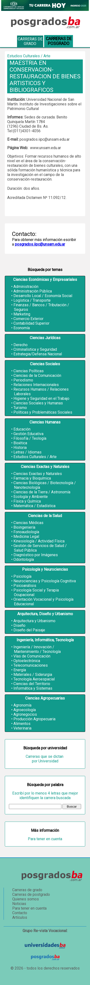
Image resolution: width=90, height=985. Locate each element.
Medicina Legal (26, 536)
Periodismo (23, 380)
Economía (21, 328)
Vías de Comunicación (31, 656)
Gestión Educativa (28, 433)
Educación (21, 429)
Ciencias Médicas (28, 522)
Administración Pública (32, 291)
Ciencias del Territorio (31, 683)
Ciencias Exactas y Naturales (37, 473)
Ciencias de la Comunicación (37, 375)
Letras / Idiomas (27, 452)
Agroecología (24, 710)
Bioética (20, 443)
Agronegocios (25, 714)
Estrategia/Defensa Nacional (37, 354)
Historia (20, 447)
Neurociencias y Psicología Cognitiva (44, 581)
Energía (19, 670)
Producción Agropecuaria (34, 719)
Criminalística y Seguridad (35, 349)
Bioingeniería (24, 527)
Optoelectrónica (26, 660)
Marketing (21, 314)
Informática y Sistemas (32, 688)
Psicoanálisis (24, 585)
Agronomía (22, 705)
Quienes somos (25, 899)
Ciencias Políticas (28, 371)
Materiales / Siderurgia (32, 674)
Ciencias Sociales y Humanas (38, 403)
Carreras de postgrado (31, 894)
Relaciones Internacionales (36, 384)
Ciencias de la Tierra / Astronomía (41, 492)
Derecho (20, 345)
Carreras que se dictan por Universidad (45, 758)
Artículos (19, 917)
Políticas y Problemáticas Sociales (42, 412)
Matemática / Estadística (34, 505)
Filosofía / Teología (29, 438)
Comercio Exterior (28, 318)
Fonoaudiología (26, 532)
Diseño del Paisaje (29, 630)
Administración (25, 286)
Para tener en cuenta (45, 839)
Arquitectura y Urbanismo (34, 621)
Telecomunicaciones (30, 665)
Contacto (19, 913)
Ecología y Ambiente (30, 496)
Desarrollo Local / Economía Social (42, 295)
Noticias (19, 903)
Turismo (20, 407)
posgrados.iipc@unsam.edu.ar (40, 244)
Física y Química (27, 501)
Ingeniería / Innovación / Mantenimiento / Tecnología (37, 649)
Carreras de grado (30, 41)
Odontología (23, 559)
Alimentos (21, 723)
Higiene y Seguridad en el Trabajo (41, 398)
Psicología (22, 576)
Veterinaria (22, 728)
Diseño (19, 625)
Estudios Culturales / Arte (35, 456)
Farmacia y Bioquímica (32, 478)
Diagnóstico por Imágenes (35, 555)
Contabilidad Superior (31, 323)
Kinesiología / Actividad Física (39, 541)
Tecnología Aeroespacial (34, 679)
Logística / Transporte (32, 300)
